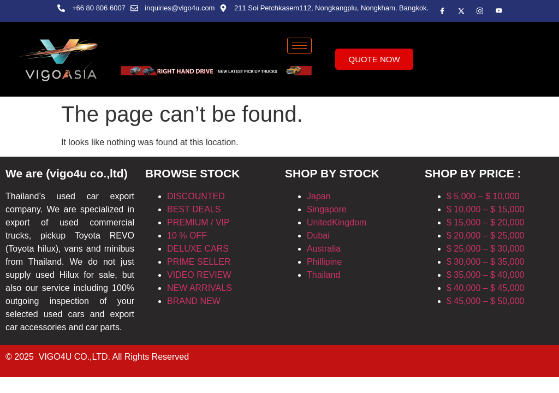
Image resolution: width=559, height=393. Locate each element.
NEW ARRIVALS (199, 288)
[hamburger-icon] (299, 45)
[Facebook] (442, 11)
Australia (324, 248)
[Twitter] (461, 11)
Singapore (327, 209)
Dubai (318, 235)
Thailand (323, 274)
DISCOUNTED (196, 196)
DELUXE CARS (198, 248)
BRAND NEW (194, 301)
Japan (319, 196)
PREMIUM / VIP (198, 222)
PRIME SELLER (198, 261)
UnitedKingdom (336, 222)
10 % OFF (187, 235)
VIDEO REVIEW (199, 274)
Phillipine (324, 261)
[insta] (480, 11)
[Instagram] (499, 11)
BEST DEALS (194, 209)
